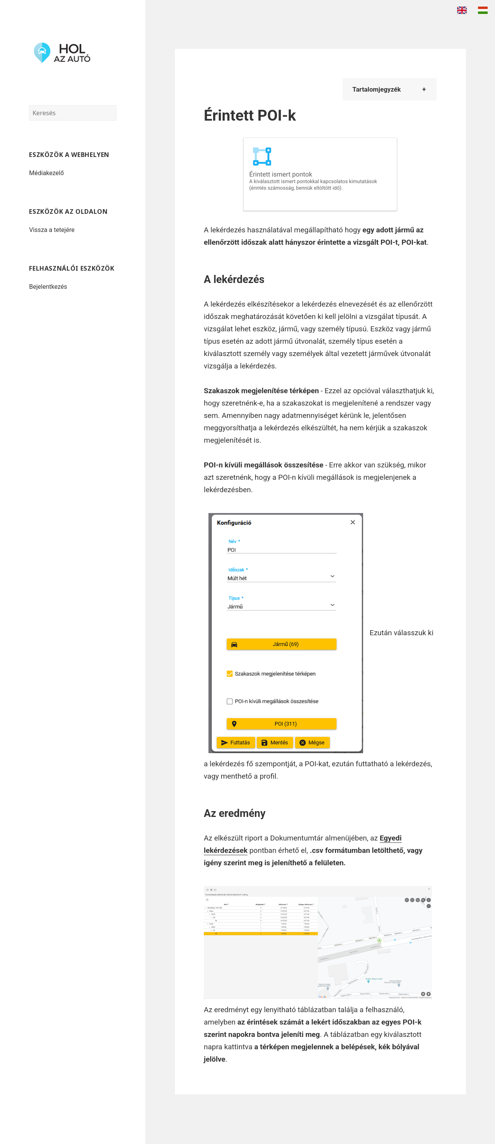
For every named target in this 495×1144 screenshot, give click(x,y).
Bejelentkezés (48, 286)
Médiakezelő (46, 173)
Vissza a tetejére (51, 230)
